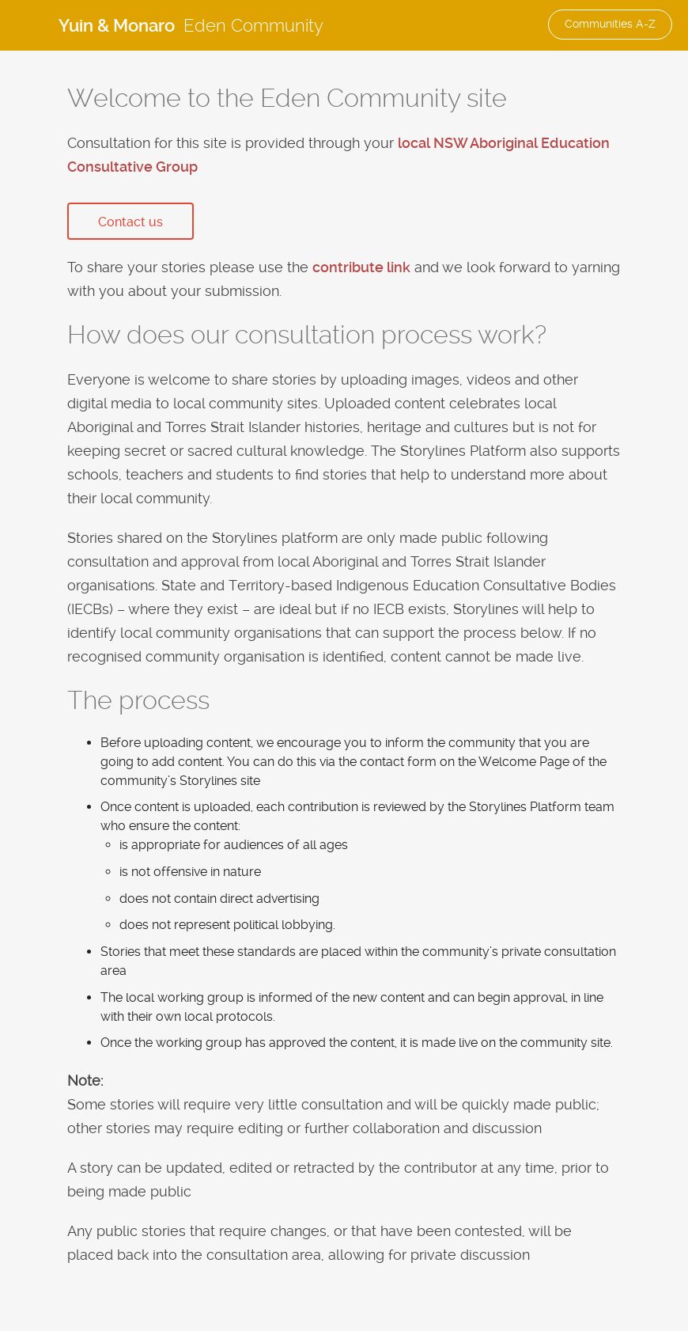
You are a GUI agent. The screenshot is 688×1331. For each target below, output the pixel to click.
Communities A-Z (610, 23)
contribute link (361, 267)
